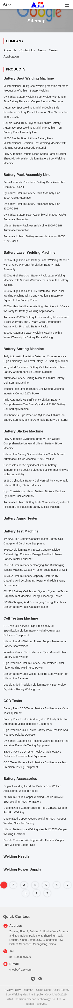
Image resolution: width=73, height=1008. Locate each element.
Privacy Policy (12, 989)
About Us (10, 50)
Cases (53, 50)
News (42, 50)
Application (11, 56)
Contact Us (27, 50)
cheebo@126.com (20, 969)
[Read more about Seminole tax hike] (36, 893)
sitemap (28, 989)
